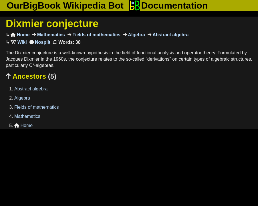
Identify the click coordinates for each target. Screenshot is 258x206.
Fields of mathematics (96, 34)
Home (20, 34)
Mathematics (50, 34)
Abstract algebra (170, 34)
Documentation (168, 5)
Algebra (136, 34)
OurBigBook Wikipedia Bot (65, 5)
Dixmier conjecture (52, 23)
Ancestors (31, 76)
